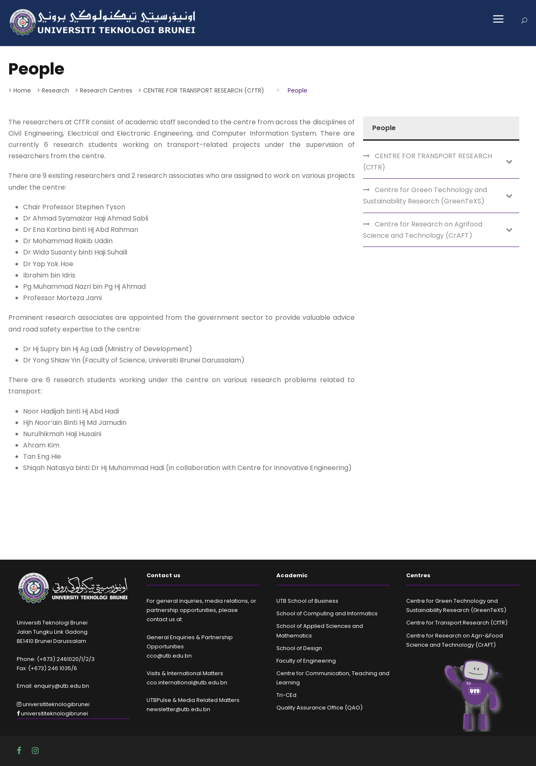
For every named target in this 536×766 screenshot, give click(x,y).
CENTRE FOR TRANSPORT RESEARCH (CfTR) (427, 161)
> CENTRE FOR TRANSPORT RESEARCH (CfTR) (201, 90)
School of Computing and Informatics (327, 613)
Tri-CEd (286, 695)
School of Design (299, 648)
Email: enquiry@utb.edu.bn (53, 686)
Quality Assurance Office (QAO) (319, 708)
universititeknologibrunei (53, 704)
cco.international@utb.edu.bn (187, 682)
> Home (19, 90)
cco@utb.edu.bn (169, 656)
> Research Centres (103, 90)
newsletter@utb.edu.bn (178, 709)
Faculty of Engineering (306, 661)
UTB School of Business (307, 601)
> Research (53, 90)
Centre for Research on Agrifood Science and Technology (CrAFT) (422, 229)
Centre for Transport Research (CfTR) (457, 623)
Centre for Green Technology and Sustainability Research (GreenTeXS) (425, 195)
